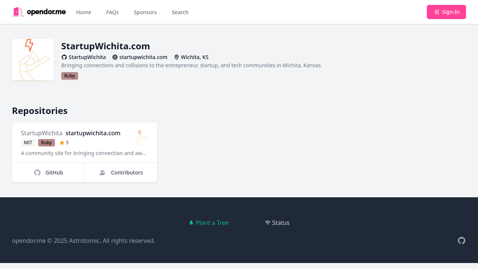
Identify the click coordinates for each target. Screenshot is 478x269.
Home (83, 12)
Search (180, 12)
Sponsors (145, 12)
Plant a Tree (208, 223)
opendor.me (29, 240)
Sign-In (446, 11)
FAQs (112, 12)
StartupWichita (41, 133)
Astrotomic (84, 240)
